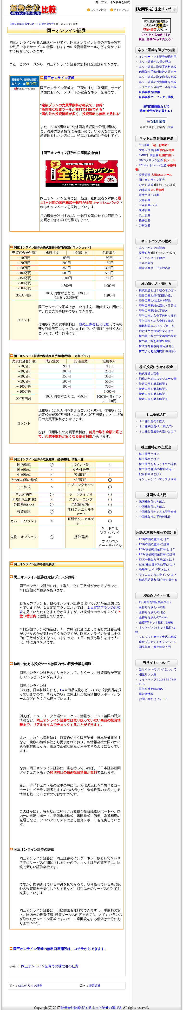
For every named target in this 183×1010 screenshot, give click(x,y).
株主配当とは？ (149, 459)
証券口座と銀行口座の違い (156, 295)
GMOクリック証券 (30, 985)
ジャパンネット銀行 (152, 258)
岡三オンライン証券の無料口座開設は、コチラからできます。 (60, 949)
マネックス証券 (149, 150)
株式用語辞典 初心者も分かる (158, 579)
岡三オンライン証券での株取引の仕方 (49, 966)
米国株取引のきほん (152, 501)
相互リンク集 (147, 674)
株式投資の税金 (149, 373)
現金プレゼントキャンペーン (157, 642)
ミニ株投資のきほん (152, 421)
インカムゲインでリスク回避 (157, 479)
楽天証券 (94, 985)
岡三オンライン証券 (59, 78)
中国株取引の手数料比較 (155, 516)
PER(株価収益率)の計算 (154, 544)
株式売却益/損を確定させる (156, 346)
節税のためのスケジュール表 (157, 378)
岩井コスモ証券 (149, 195)
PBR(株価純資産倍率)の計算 (157, 554)
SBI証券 (144, 145)
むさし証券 (146, 185)
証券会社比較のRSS (151, 689)
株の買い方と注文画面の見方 (157, 336)
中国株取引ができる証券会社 (157, 511)
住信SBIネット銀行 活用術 (156, 622)
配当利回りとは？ (150, 474)
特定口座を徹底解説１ (153, 383)
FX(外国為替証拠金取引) (154, 602)
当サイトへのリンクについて (157, 669)
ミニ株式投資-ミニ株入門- (156, 426)
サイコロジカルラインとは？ (157, 574)
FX (62, 690)
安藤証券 (144, 200)
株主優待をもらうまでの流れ (157, 464)
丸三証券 (144, 215)
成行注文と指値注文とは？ (156, 331)
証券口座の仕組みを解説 (155, 300)
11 (140, 684)
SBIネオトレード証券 (153, 165)
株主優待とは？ (149, 454)
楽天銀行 (144, 253)
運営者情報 (146, 694)
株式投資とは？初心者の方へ (157, 290)
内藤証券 (144, 190)
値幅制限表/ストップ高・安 (156, 326)
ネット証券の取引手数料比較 (157, 66)
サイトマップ (147, 679)
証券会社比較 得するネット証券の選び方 (32, 24)
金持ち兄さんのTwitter (153, 617)
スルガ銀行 (146, 263)
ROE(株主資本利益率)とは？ (157, 564)
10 (136, 684)
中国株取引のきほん (152, 506)
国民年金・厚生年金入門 (155, 647)
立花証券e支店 (148, 205)
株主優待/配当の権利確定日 (156, 469)
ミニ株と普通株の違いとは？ (157, 431)
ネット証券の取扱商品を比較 (157, 77)
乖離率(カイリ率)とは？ (154, 569)
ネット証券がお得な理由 (155, 61)
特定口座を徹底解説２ (153, 389)
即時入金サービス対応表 (155, 268)
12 (143, 684)
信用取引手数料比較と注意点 (157, 72)
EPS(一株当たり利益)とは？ (157, 559)
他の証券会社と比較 (94, 324)
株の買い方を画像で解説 (155, 341)
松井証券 (144, 220)
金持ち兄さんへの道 (152, 607)
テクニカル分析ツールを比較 (157, 87)
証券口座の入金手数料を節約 (157, 315)
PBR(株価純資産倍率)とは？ (157, 549)
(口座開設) (157, 351)
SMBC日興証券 (148, 155)
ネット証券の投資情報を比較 (157, 82)
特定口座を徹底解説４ (153, 399)
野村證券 (144, 225)
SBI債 (169, 127)
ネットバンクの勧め (152, 247)
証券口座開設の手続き (153, 310)
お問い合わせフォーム (153, 699)
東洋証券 (144, 210)
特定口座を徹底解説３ (153, 394)
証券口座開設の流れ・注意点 (157, 305)
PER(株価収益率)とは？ (154, 539)
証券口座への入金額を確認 (156, 321)
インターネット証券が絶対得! (158, 56)
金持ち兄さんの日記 (152, 612)
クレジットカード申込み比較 (157, 637)
